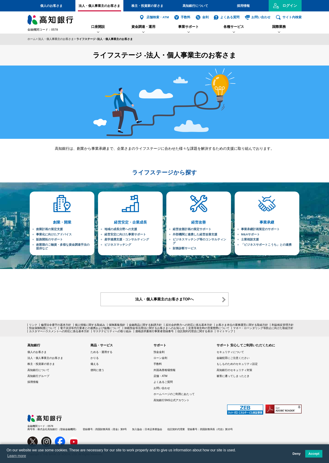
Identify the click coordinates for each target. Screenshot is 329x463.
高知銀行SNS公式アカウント (171, 400)
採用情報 (243, 6)
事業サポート (188, 27)
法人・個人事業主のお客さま (99, 6)
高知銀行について (195, 6)
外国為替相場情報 (164, 370)
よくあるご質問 (163, 382)
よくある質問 (229, 17)
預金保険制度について (42, 328)
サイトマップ (225, 331)
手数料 (185, 17)
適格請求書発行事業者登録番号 (154, 331)
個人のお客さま (51, 6)
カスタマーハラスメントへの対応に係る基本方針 (59, 331)
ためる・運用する (101, 352)
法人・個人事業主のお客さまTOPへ (164, 299)
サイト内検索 (292, 17)
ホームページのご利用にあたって (174, 394)
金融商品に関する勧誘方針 (145, 325)
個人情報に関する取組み (90, 325)
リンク (33, 325)
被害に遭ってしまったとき (233, 376)
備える (94, 364)
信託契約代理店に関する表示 (195, 331)
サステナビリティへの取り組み (112, 331)
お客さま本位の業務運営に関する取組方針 (242, 325)
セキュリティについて (230, 352)
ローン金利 (160, 358)
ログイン (289, 6)
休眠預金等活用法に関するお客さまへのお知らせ (154, 328)
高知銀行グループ (38, 376)
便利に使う (97, 370)
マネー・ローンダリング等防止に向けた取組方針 (263, 328)
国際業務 (279, 27)
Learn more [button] (16, 456)
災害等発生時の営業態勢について (208, 328)
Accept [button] (313, 453)
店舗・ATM (160, 376)
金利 (205, 17)
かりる (94, 358)
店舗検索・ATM (157, 17)
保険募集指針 (117, 325)
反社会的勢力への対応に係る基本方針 (189, 325)
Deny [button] (296, 453)
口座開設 (98, 27)
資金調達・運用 (143, 27)
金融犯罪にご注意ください (233, 358)
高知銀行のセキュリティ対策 (234, 370)
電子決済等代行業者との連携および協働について (90, 328)
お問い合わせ (261, 17)
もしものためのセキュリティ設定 (237, 364)
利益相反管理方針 (283, 325)
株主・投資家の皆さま (147, 6)
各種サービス (233, 27)
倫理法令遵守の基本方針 (56, 325)
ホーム (31, 39)
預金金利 (159, 352)
